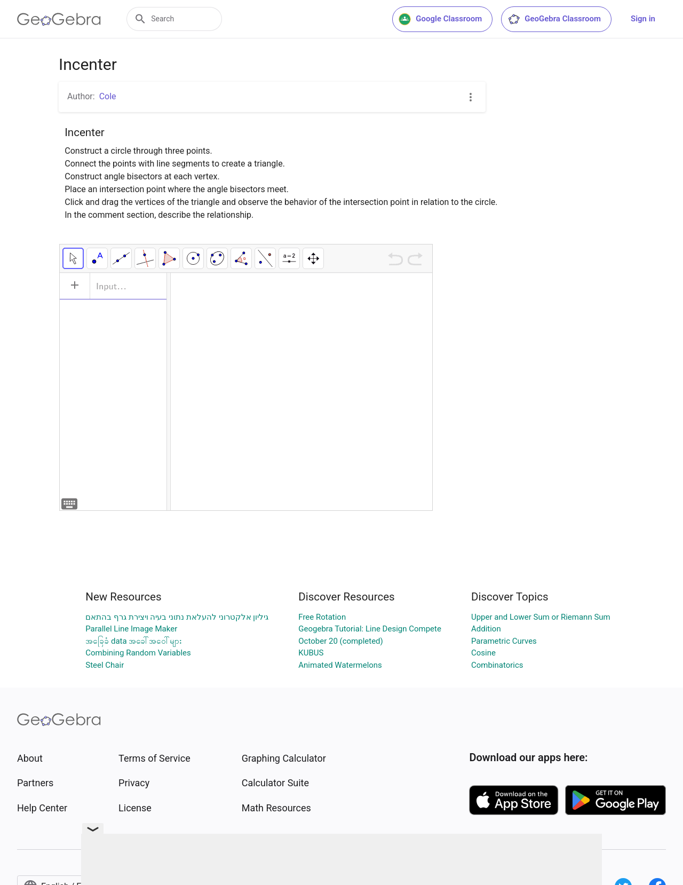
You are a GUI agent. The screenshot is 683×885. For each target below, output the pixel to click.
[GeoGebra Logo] (59, 19)
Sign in (643, 18)
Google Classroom (440, 19)
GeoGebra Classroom (554, 19)
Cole (107, 96)
